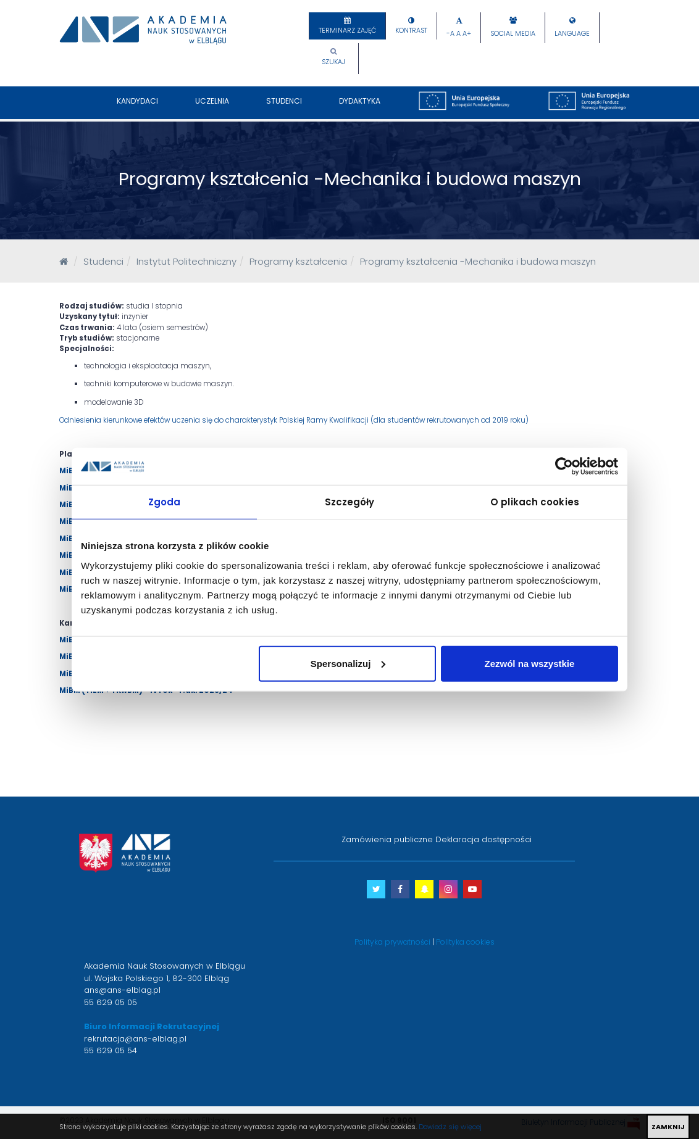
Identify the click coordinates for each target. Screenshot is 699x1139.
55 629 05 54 (110, 1050)
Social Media (512, 33)
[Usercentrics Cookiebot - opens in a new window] (564, 466)
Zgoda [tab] (164, 501)
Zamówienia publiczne (387, 839)
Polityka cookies (465, 942)
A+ (467, 33)
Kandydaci (137, 107)
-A (450, 33)
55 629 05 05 (110, 1002)
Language (572, 33)
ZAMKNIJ (668, 1127)
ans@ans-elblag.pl (122, 990)
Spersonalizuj (348, 663)
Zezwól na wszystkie (530, 663)
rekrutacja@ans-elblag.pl (135, 1039)
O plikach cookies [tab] (534, 501)
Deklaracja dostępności (483, 839)
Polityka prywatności (392, 942)
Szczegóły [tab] (350, 501)
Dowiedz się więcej (450, 1127)
